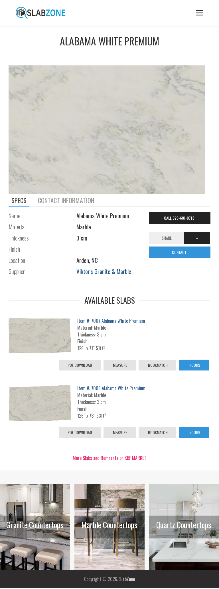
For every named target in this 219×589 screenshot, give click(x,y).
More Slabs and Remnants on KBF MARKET (109, 457)
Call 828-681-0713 (179, 218)
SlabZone (127, 579)
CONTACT (179, 252)
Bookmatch (157, 365)
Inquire (194, 365)
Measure (119, 365)
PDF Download (80, 365)
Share (167, 238)
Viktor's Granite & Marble (103, 271)
